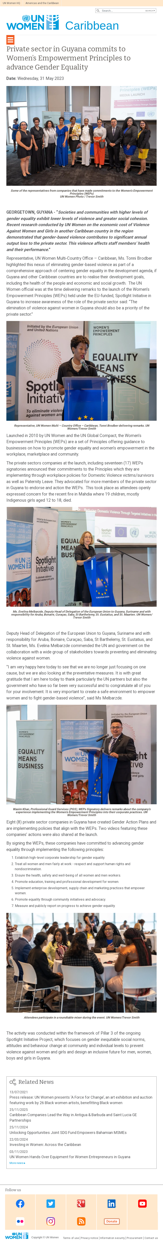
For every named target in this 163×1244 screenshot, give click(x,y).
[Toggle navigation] (10, 40)
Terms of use (71, 1238)
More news (16, 1163)
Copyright (36, 1237)
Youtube (142, 1203)
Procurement (135, 1238)
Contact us (151, 1238)
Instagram (50, 1221)
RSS (81, 1221)
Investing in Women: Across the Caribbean (45, 1144)
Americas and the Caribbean (42, 3)
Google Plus (81, 1203)
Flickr (20, 1221)
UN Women (52, 1237)
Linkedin (111, 1203)
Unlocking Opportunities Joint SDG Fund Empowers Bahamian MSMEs (68, 1132)
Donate (111, 1221)
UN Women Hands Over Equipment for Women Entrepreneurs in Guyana (70, 1157)
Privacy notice (89, 1238)
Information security (112, 1238)
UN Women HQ (11, 3)
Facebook (20, 1203)
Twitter (50, 1203)
